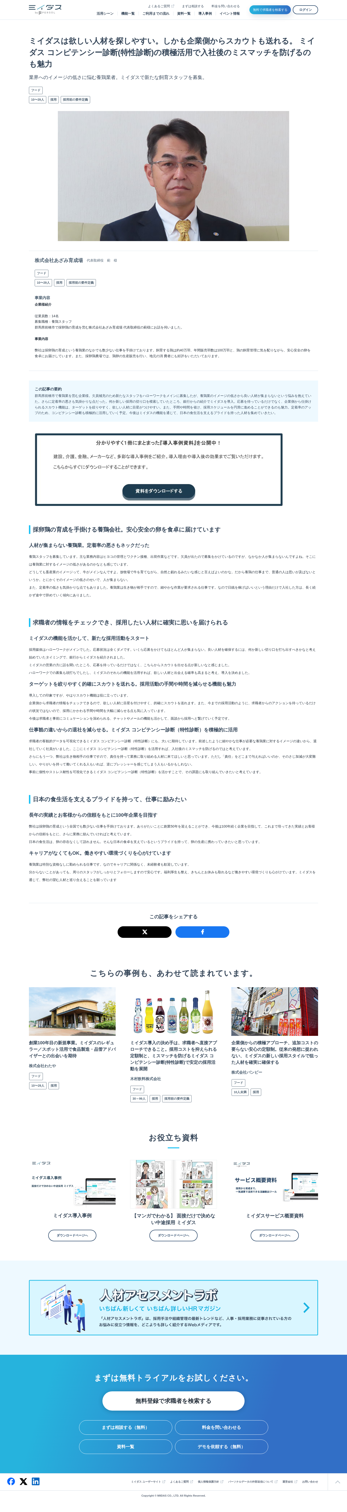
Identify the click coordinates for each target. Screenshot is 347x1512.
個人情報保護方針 (208, 1483)
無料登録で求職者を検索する (173, 1403)
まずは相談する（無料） (125, 1429)
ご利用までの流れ (155, 13)
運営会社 (287, 1483)
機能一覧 (128, 13)
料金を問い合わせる (226, 6)
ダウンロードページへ (72, 1237)
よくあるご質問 (159, 6)
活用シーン (105, 13)
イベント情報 (230, 13)
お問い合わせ (310, 1483)
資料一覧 (184, 13)
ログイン (305, 10)
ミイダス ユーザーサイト (146, 1483)
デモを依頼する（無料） (221, 1448)
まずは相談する (193, 6)
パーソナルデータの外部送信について (250, 1483)
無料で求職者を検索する (270, 10)
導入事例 (205, 13)
